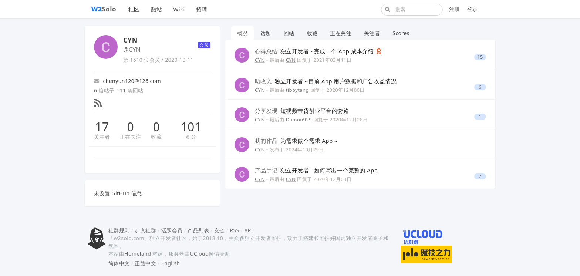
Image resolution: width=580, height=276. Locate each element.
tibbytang (297, 90)
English (170, 263)
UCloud (199, 253)
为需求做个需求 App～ (296, 140)
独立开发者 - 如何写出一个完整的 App (316, 170)
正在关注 (130, 136)
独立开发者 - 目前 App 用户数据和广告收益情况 (326, 81)
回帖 (289, 33)
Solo (104, 8)
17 (102, 127)
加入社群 (145, 230)
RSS (234, 230)
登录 (472, 9)
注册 (454, 9)
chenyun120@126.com (127, 80)
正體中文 (145, 263)
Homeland (137, 253)
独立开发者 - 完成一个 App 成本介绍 (315, 51)
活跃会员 (172, 230)
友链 (219, 230)
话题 (265, 33)
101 (191, 127)
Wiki (179, 9)
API (248, 230)
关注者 (102, 136)
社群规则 (119, 230)
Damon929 (299, 119)
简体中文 (119, 263)
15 (480, 57)
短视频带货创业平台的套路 (302, 110)
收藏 (156, 136)
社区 (134, 9)
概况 (242, 33)
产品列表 (198, 230)
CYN (260, 60)
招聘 (202, 9)
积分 (191, 136)
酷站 (156, 9)
